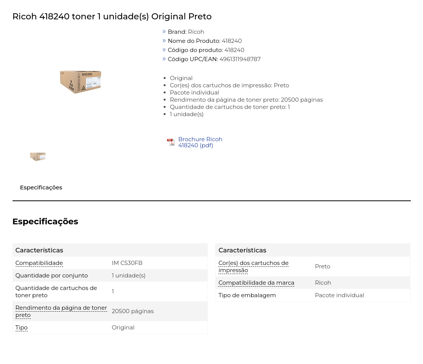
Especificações (41, 187)
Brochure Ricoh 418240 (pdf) (200, 142)
